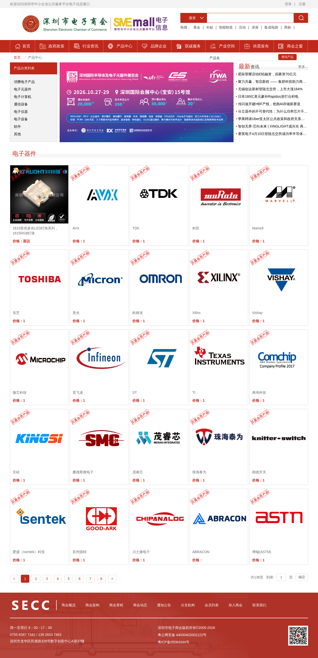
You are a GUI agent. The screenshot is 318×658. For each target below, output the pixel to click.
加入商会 (235, 605)
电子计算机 (22, 97)
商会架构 (92, 605)
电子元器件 (22, 89)
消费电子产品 (24, 82)
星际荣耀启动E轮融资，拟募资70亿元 (267, 74)
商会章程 (116, 605)
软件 (17, 127)
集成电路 (271, 27)
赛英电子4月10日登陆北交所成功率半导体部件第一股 (273, 134)
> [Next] (112, 579)
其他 (17, 134)
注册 (302, 4)
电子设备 (21, 119)
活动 (242, 27)
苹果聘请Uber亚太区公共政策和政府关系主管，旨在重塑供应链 (273, 119)
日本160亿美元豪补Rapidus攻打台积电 (268, 96)
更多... (303, 66)
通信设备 (21, 104)
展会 (196, 27)
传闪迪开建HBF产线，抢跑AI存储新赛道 (269, 104)
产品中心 (35, 57)
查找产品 (287, 57)
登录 (288, 4)
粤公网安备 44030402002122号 (182, 635)
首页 (17, 57)
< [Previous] (14, 579)
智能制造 (226, 27)
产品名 (214, 58)
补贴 (209, 27)
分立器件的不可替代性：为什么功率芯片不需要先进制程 (273, 111)
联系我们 (259, 605)
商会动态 (140, 605)
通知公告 (164, 605)
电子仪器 (21, 112)
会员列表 (212, 605)
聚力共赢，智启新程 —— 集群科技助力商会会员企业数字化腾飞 (273, 82)
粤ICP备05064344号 (174, 642)
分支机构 (188, 605)
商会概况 (69, 605)
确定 (301, 577)
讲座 (255, 27)
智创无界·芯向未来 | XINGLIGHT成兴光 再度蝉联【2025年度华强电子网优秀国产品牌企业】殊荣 (273, 126)
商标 (287, 27)
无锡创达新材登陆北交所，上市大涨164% (270, 89)
